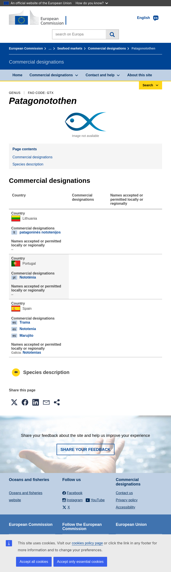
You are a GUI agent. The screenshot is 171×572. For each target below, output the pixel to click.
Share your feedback (86, 449)
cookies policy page (87, 543)
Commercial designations (107, 48)
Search (112, 34)
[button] (14, 402)
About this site (139, 75)
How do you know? (92, 3)
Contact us (124, 493)
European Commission (26, 48)
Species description (27, 164)
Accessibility (125, 507)
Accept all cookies (34, 562)
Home (17, 75)
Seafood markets (69, 48)
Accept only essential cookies (80, 562)
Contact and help (100, 75)
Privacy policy (127, 500)
